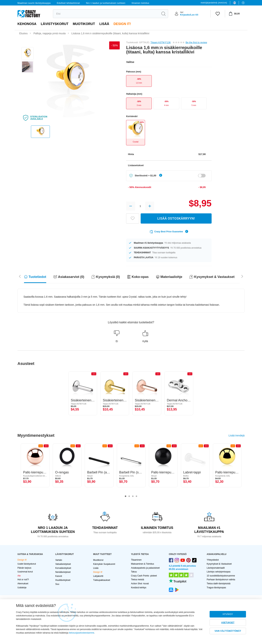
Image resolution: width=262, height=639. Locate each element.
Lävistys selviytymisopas (219, 571)
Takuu (134, 571)
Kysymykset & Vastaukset (219, 564)
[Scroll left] (242, 276)
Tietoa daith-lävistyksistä (218, 583)
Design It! (122, 24)
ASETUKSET (228, 622)
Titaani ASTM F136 (160, 42)
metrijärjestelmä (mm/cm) (214, 2)
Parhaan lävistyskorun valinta (221, 579)
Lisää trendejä (237, 435)
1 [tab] (125, 496)
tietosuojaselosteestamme (81, 633)
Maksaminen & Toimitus (142, 564)
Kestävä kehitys (138, 587)
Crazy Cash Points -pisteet (144, 575)
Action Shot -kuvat (140, 583)
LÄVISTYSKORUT (54, 24)
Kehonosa (26, 24)
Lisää (104, 24)
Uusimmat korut (25, 571)
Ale (19, 575)
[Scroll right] (19, 276)
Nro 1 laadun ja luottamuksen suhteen (106, 3)
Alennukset (22, 583)
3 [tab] (133, 496)
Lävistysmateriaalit (216, 568)
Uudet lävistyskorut (26, 564)
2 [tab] (129, 496)
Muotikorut (84, 24)
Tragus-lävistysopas (216, 587)
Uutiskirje (21, 587)
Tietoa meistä (137, 579)
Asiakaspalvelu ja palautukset (145, 568)
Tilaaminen (136, 560)
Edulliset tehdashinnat (68, 3)
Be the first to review (196, 42)
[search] (106, 14)
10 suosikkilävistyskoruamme (221, 575)
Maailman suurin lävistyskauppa (34, 3)
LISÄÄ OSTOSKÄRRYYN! (176, 218)
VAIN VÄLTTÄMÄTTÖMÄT (228, 631)
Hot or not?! (23, 579)
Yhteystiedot (213, 560)
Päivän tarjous (24, 568)
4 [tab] (136, 496)
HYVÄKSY (228, 614)
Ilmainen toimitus (140, 3)
